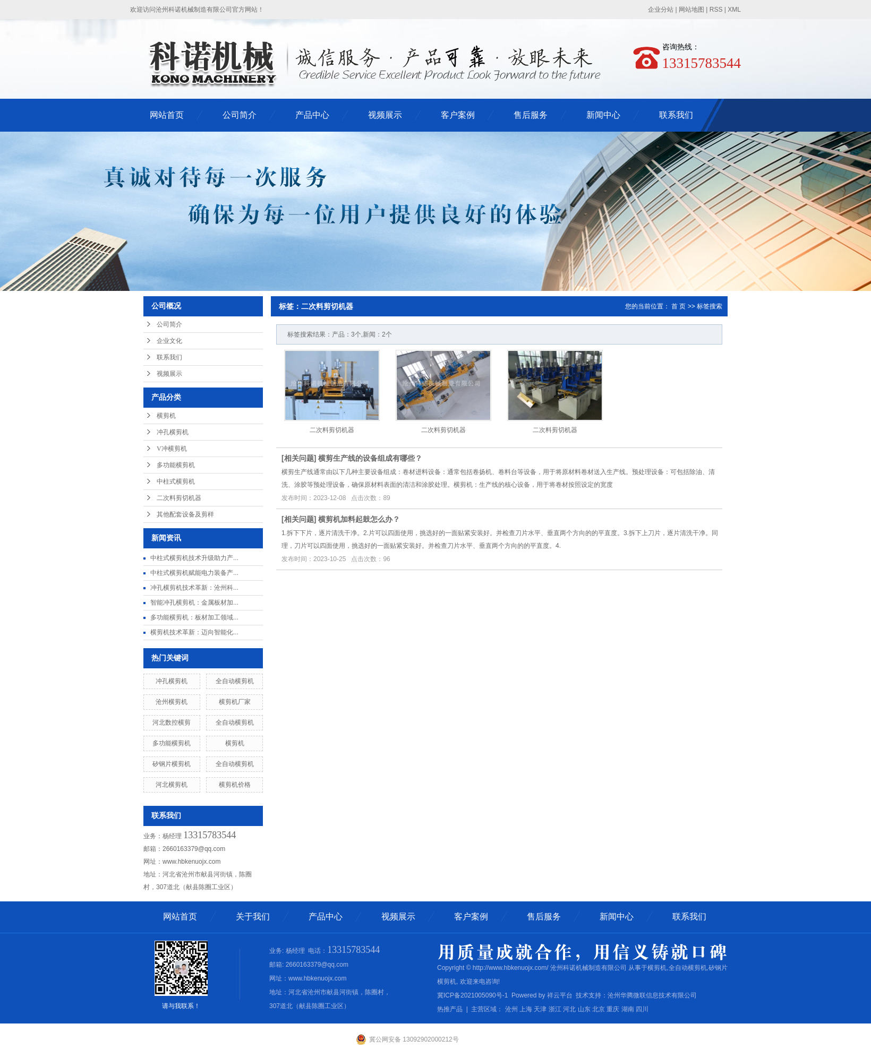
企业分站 (660, 9)
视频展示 (385, 114)
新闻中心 (603, 114)
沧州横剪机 (171, 702)
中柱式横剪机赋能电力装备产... (194, 573)
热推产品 (450, 1009)
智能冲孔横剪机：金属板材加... (194, 602)
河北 (569, 1009)
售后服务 (531, 114)
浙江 (555, 1009)
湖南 (627, 1009)
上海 (525, 1009)
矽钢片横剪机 (171, 764)
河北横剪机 (171, 784)
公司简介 (240, 114)
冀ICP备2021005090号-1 (472, 995)
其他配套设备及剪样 (185, 514)
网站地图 (691, 9)
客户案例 (458, 114)
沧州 (511, 1009)
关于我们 (253, 916)
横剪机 (166, 415)
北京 (598, 1009)
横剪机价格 (235, 784)
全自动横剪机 (235, 681)
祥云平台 (560, 995)
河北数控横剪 (171, 722)
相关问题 (299, 458)
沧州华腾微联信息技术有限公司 (652, 995)
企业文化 (169, 341)
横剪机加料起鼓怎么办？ (359, 519)
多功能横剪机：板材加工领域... (194, 617)
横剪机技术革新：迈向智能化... (194, 632)
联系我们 (676, 114)
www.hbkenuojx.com (191, 861)
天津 (540, 1009)
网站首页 (167, 114)
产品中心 (312, 114)
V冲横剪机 (172, 448)
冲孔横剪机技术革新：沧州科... (194, 587)
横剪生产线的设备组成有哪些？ (370, 458)
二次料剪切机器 (179, 498)
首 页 (678, 306)
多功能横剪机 (176, 465)
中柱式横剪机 (176, 481)
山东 (584, 1009)
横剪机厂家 (235, 702)
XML (734, 9)
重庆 (613, 1009)
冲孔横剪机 (173, 432)
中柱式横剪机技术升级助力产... (194, 558)
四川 (642, 1009)
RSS (716, 9)
